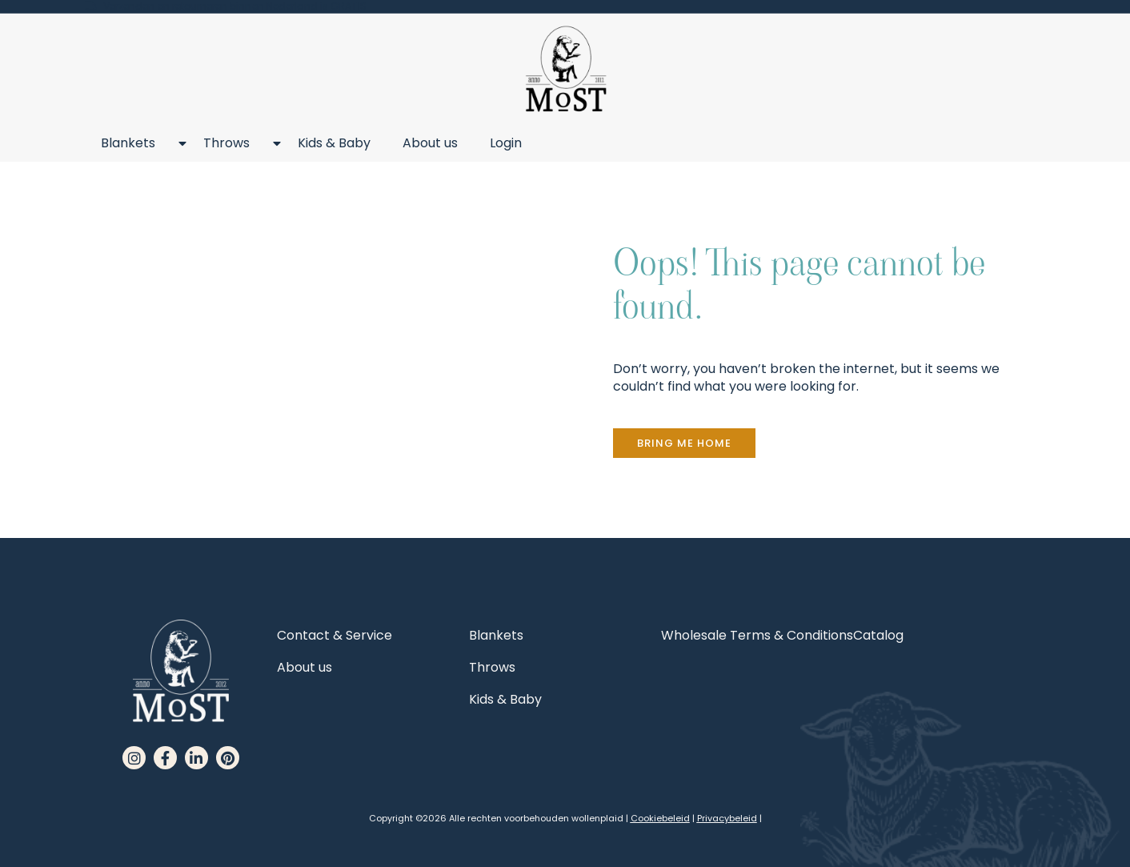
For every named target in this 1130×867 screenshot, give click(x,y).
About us (430, 143)
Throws (234, 143)
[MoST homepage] (565, 69)
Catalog (878, 635)
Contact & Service (334, 635)
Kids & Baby (334, 143)
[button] (684, 443)
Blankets (136, 143)
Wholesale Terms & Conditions (757, 635)
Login (506, 143)
